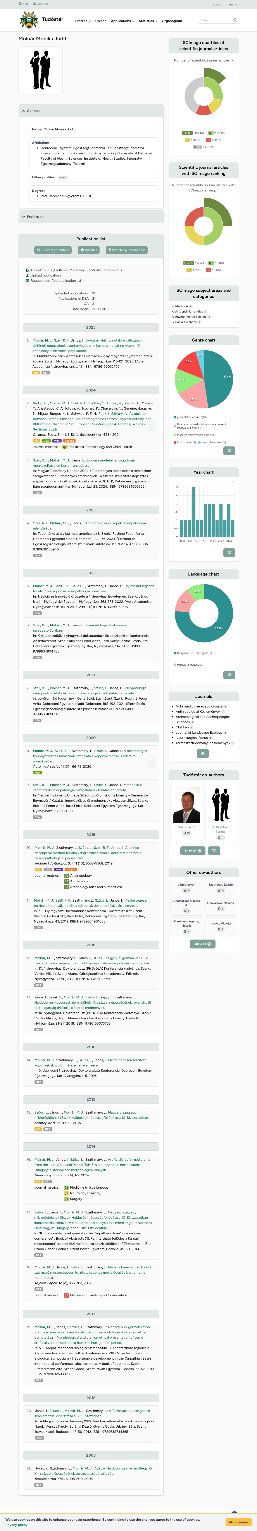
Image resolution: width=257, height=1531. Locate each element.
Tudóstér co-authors (53, 250)
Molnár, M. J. (42, 340)
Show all (193, 851)
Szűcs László (186, 827)
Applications (123, 21)
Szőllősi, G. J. (98, 403)
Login (217, 4)
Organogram (172, 21)
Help (24, 4)
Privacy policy (16, 1525)
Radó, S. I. (40, 403)
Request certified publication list (53, 281)
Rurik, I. (104, 414)
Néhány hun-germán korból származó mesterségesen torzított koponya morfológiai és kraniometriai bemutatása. (92, 1272)
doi (36, 372)
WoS (57, 440)
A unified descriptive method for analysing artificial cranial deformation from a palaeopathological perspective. (88, 853)
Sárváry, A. (119, 414)
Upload (101, 21)
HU (237, 4)
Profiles (83, 21)
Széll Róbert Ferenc (220, 829)
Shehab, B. (132, 403)
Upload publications (44, 275)
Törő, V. (116, 403)
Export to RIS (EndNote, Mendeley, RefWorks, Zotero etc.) (74, 270)
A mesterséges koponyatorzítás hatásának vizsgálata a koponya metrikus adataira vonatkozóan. (90, 756)
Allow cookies (238, 1522)
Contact (40, 4)
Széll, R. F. (61, 340)
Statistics (148, 21)
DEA (45, 372)
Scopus (69, 440)
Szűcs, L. (78, 586)
